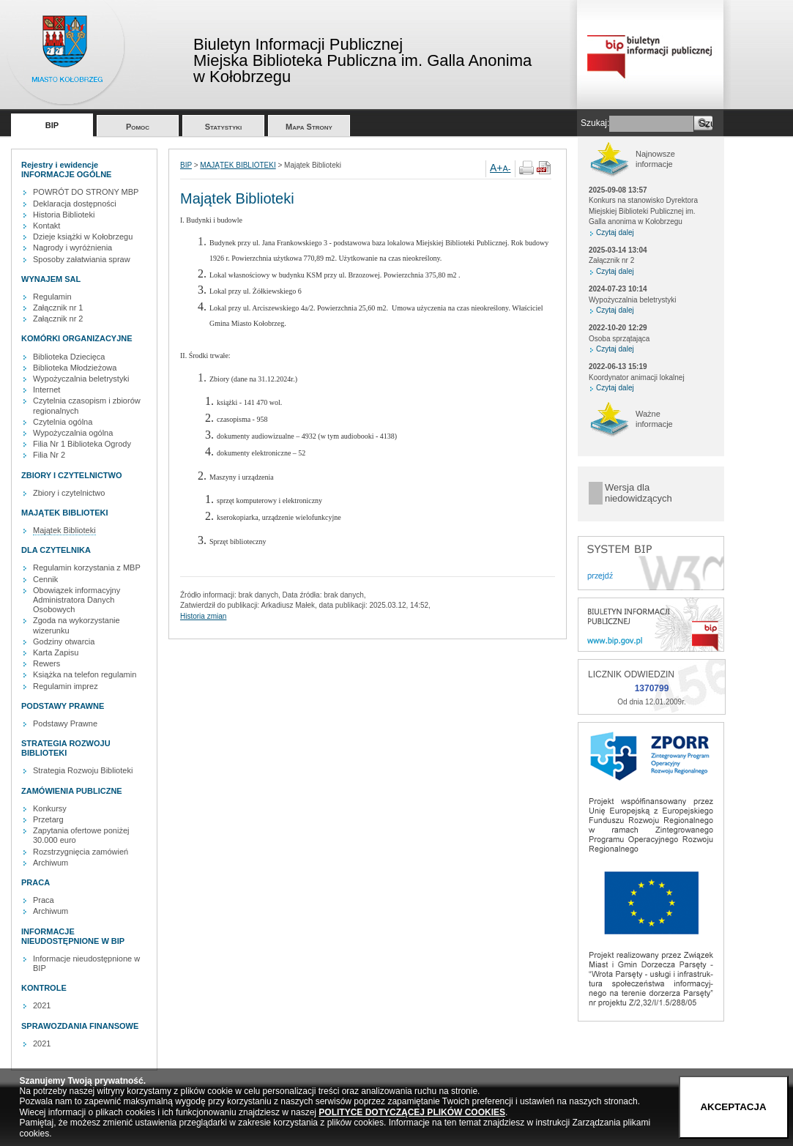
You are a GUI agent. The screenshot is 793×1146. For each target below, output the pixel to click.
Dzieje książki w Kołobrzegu (83, 236)
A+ (496, 168)
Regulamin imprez (65, 686)
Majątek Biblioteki (64, 530)
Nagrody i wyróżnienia (72, 247)
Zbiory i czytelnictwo (69, 492)
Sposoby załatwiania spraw (81, 259)
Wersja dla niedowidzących (638, 493)
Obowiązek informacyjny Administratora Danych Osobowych (76, 600)
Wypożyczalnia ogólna (73, 432)
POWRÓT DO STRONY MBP (85, 191)
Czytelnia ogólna (62, 421)
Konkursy (50, 808)
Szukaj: (595, 123)
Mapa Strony (309, 126)
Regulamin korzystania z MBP (87, 567)
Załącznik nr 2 (58, 318)
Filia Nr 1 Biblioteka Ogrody (82, 443)
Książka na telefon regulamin (84, 674)
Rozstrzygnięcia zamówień (80, 851)
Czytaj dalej (615, 232)
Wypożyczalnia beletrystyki (81, 378)
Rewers (46, 663)
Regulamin (52, 296)
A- (507, 168)
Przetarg (48, 819)
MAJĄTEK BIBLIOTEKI (237, 165)
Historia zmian (203, 616)
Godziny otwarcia (63, 641)
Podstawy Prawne (65, 723)
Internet (46, 389)
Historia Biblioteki (63, 214)
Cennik (45, 579)
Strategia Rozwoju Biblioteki (83, 770)
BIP (52, 125)
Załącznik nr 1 (58, 307)
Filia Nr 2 (49, 454)
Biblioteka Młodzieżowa (74, 367)
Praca (43, 900)
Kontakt (46, 225)
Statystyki (223, 126)
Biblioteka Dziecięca (69, 356)
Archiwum (50, 862)
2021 (42, 1005)
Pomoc (137, 126)
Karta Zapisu (55, 652)
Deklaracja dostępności (74, 203)
